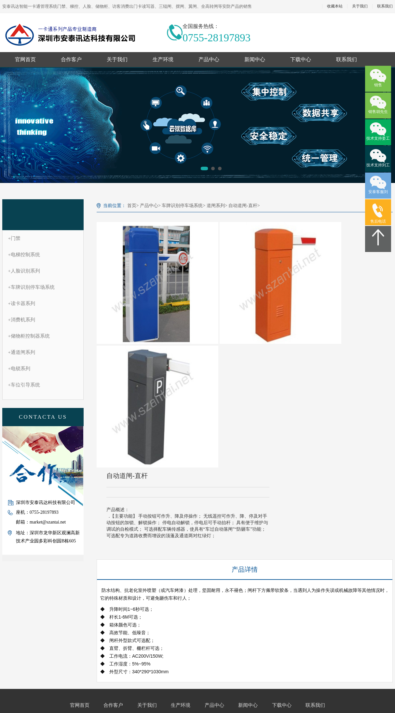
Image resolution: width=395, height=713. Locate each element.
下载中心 (300, 59)
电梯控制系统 (24, 254)
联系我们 (346, 59)
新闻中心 (254, 59)
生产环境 (163, 59)
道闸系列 (216, 205)
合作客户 (71, 59)
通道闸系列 (21, 352)
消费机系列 (21, 319)
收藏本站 (335, 6)
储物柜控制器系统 (29, 336)
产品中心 (208, 59)
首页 (131, 205)
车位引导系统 (24, 384)
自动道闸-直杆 (242, 205)
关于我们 (360, 6)
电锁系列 (19, 368)
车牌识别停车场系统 (31, 287)
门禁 (14, 238)
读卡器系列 (21, 303)
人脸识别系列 (24, 270)
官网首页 (25, 59)
